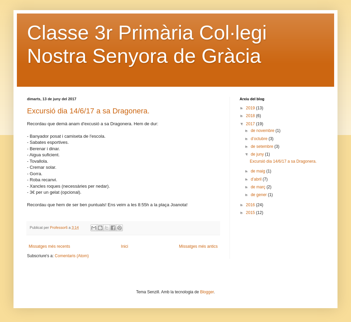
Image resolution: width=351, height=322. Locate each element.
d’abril (257, 179)
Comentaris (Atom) (72, 255)
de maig (258, 171)
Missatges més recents (49, 246)
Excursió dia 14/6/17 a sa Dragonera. (88, 111)
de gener (259, 194)
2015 (251, 212)
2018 (251, 115)
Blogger (207, 292)
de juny (258, 154)
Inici (124, 246)
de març (259, 187)
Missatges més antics (198, 246)
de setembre (262, 146)
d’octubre (260, 138)
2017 (251, 124)
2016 (251, 205)
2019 (251, 108)
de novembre (263, 130)
